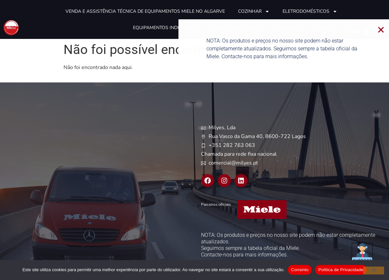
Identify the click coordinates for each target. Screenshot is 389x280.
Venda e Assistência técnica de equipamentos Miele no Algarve (145, 11)
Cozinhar (253, 11)
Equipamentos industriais (165, 28)
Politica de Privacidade (340, 269)
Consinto (299, 269)
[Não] (373, 270)
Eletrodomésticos (310, 11)
